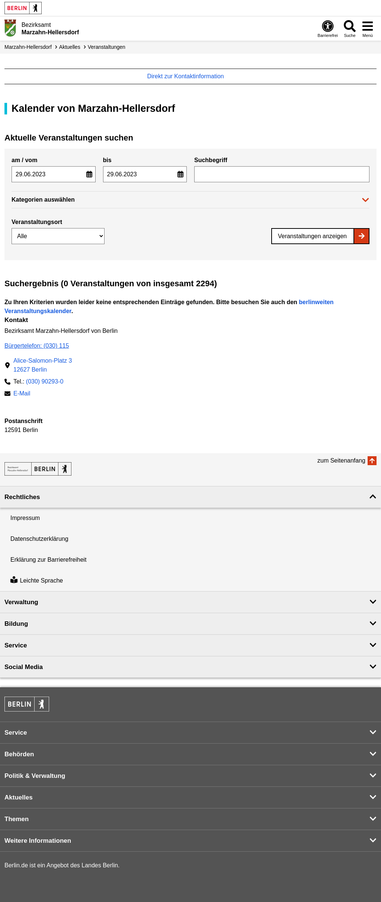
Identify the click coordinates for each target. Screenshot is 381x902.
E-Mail (21, 394)
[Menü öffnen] (368, 28)
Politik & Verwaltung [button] (34, 775)
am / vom (24, 160)
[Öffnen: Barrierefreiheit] (328, 28)
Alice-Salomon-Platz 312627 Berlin (42, 365)
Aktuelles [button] (18, 797)
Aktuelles (69, 47)
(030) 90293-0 (45, 381)
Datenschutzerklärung (39, 539)
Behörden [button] (19, 754)
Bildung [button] (16, 623)
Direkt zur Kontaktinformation (189, 76)
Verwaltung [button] (21, 602)
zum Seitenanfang (341, 460)
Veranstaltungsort (37, 222)
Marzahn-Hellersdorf (28, 47)
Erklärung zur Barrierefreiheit (48, 559)
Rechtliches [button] (22, 497)
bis (107, 160)
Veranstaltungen (106, 47)
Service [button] (15, 645)
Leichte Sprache (36, 580)
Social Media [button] (23, 667)
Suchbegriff (210, 160)
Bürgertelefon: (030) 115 (36, 346)
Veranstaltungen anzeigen (312, 236)
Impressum (25, 518)
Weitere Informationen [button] (37, 840)
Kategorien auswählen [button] (43, 199)
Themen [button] (16, 819)
